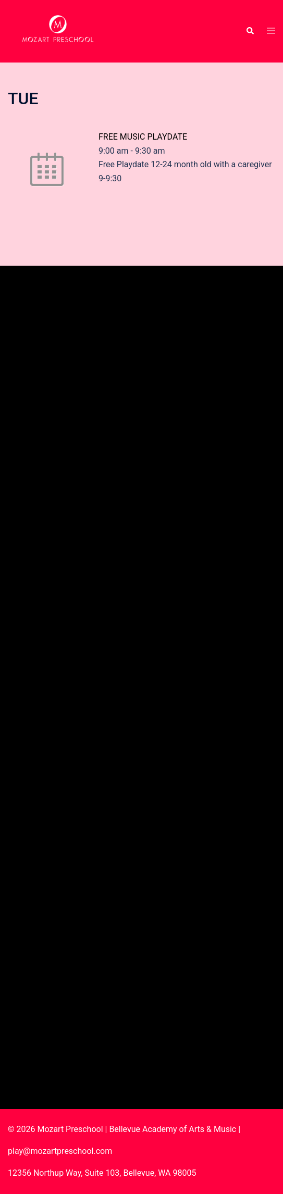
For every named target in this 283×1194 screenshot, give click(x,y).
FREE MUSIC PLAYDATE (143, 137)
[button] (249, 31)
